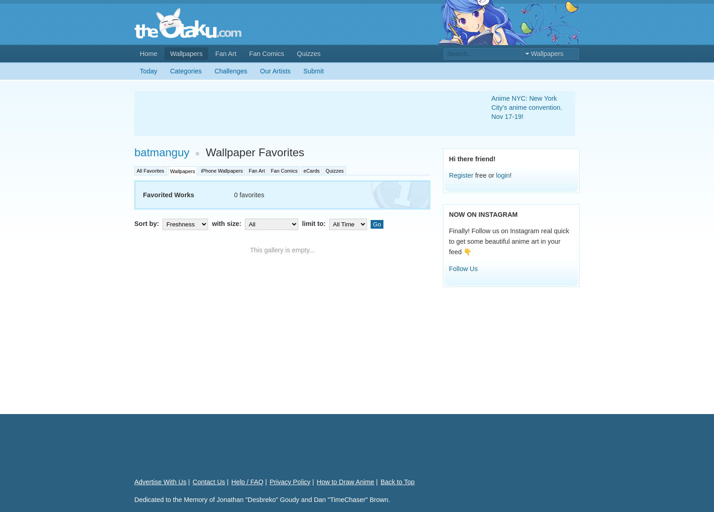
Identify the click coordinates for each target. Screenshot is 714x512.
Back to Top (398, 482)
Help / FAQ (247, 482)
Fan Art (225, 53)
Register (461, 175)
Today (148, 71)
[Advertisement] (302, 113)
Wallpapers (186, 53)
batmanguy (161, 152)
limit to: (335, 223)
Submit (313, 71)
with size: (256, 223)
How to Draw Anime (345, 482)
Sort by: (172, 223)
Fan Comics (266, 53)
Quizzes (309, 53)
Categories (186, 71)
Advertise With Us (160, 482)
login (503, 175)
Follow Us (463, 268)
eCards (312, 171)
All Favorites (150, 171)
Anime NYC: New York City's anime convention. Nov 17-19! (526, 107)
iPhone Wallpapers (222, 171)
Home (148, 53)
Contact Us (209, 482)
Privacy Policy (290, 482)
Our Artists (275, 71)
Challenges (230, 71)
